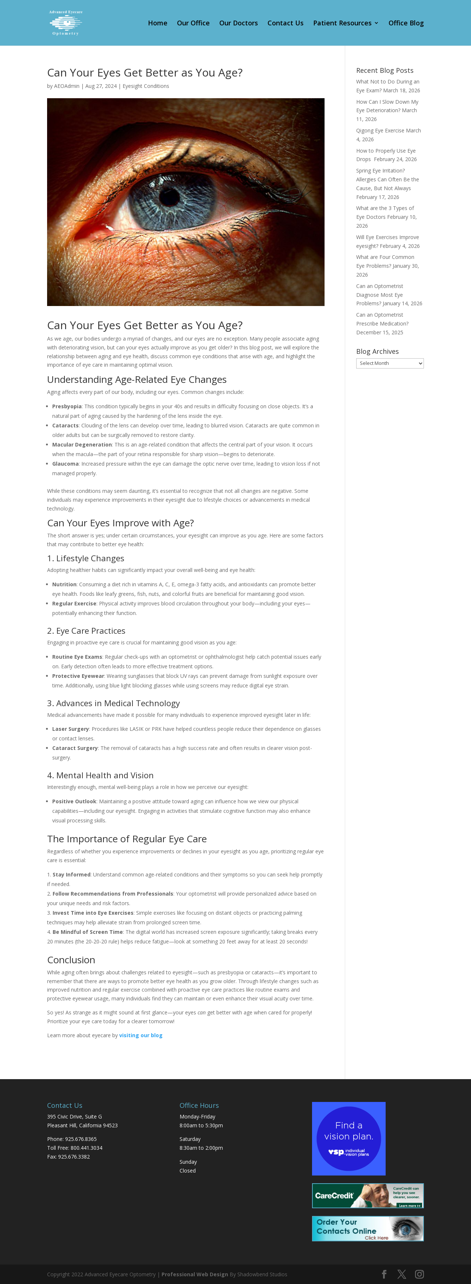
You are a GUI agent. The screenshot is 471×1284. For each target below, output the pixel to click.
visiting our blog (141, 1035)
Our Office (193, 23)
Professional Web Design (195, 1274)
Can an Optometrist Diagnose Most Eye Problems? (379, 294)
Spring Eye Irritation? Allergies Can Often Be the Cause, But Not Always (387, 179)
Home (157, 23)
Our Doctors (238, 23)
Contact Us (286, 23)
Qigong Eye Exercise (380, 130)
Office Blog (406, 23)
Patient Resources (342, 23)
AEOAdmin (66, 85)
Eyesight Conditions (146, 85)
